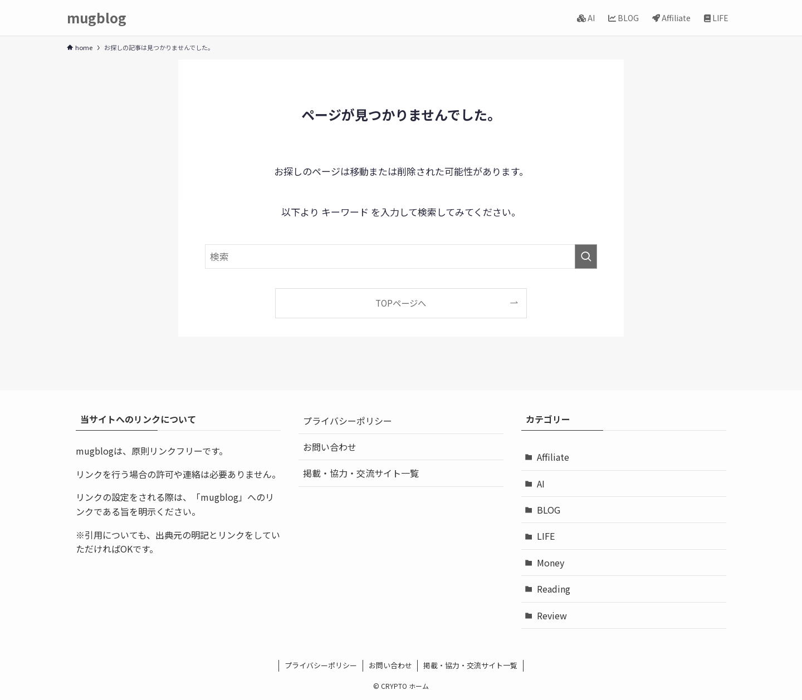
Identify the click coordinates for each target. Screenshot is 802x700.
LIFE (546, 536)
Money (550, 562)
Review (552, 615)
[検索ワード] (401, 256)
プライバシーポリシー (347, 420)
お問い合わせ (329, 446)
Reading (553, 588)
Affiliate (553, 457)
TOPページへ (400, 303)
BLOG (548, 509)
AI (541, 483)
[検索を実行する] (586, 256)
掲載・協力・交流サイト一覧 (361, 473)
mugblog (96, 17)
